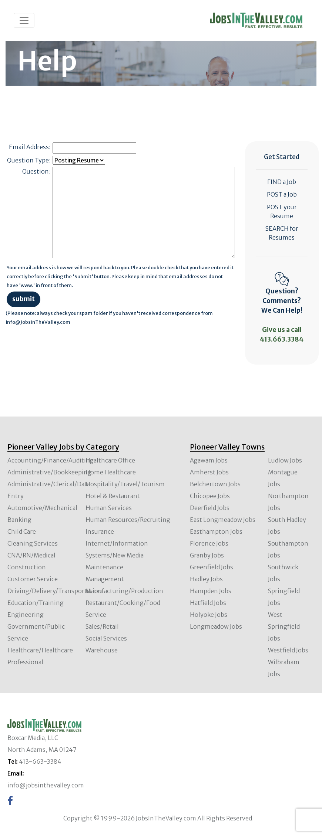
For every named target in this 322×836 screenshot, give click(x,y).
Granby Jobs (207, 555)
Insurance (99, 531)
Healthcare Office (110, 460)
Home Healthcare (110, 472)
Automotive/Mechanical (42, 507)
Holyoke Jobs (208, 614)
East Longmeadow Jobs (222, 519)
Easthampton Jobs (216, 531)
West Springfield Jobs (284, 626)
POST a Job (282, 194)
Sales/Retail (102, 626)
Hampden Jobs (210, 591)
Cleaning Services (32, 543)
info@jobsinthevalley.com (45, 785)
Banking (19, 519)
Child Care (21, 531)
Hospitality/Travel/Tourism (125, 484)
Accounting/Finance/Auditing (50, 460)
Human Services (108, 507)
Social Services (106, 638)
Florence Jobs (209, 543)
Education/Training (35, 602)
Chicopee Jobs (210, 496)
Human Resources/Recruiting (127, 519)
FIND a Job (281, 181)
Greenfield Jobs (211, 567)
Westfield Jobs (288, 650)
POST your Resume (282, 211)
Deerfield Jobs (209, 507)
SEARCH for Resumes (281, 233)
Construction (26, 567)
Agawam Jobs (209, 460)
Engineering (25, 614)
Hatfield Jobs (208, 602)
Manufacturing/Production (124, 591)
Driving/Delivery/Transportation (54, 591)
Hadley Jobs (206, 579)
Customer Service (32, 579)
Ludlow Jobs (285, 460)
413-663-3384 (40, 761)
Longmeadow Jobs (216, 626)
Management (104, 579)
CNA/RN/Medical (31, 555)
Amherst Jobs (209, 472)
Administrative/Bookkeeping (49, 472)
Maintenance (104, 567)
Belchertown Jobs (215, 484)
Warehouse (101, 650)
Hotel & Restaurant (112, 496)
